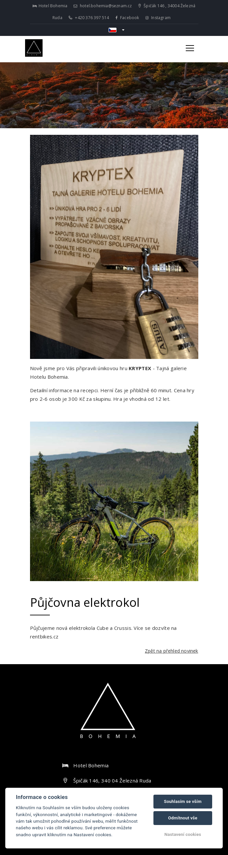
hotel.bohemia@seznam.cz (103, 6)
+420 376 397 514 (89, 17)
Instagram (158, 17)
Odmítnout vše (182, 817)
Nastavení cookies (182, 834)
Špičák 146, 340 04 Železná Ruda (112, 780)
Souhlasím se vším (183, 801)
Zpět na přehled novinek (171, 651)
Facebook (127, 17)
